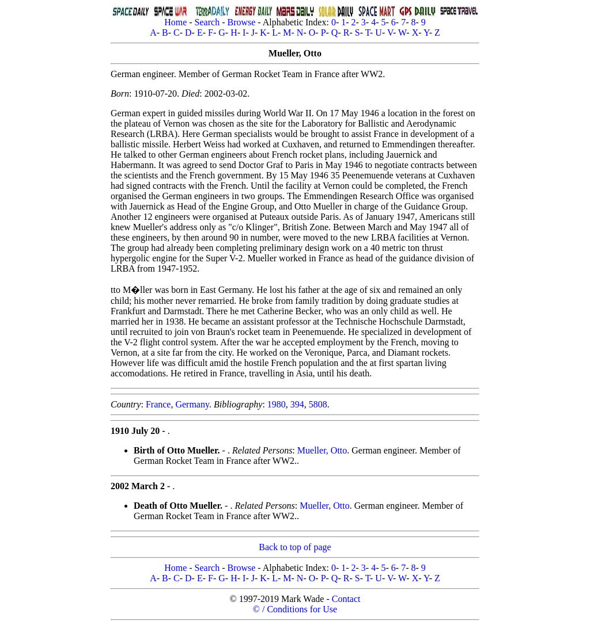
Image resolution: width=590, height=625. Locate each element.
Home (175, 22)
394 (297, 404)
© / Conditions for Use (295, 609)
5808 (318, 404)
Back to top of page (295, 547)
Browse (241, 22)
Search (207, 22)
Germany (192, 404)
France (158, 404)
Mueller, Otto (322, 450)
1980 (276, 404)
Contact (346, 599)
